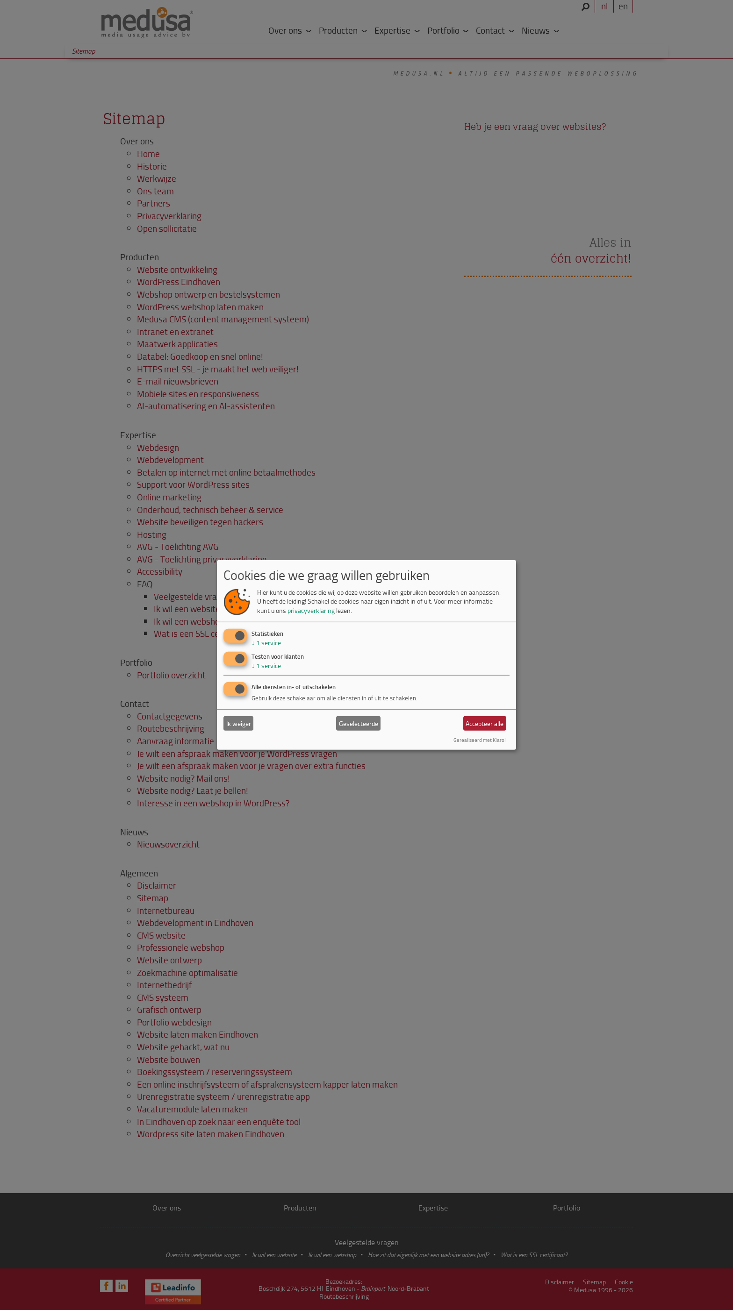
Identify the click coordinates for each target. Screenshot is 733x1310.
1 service (266, 642)
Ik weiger (238, 723)
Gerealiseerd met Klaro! (479, 739)
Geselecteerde (358, 723)
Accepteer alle (484, 723)
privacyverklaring (311, 610)
